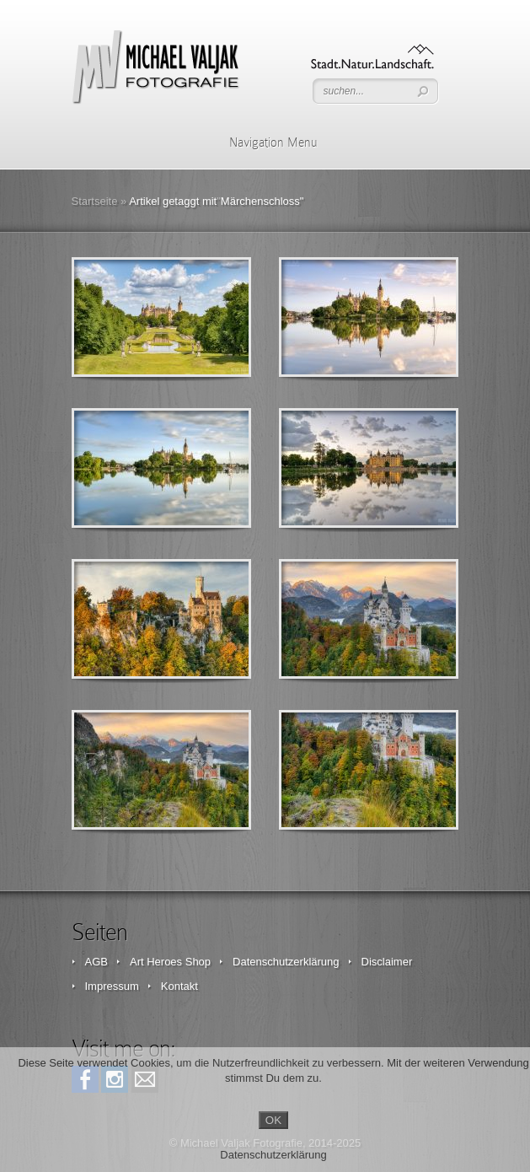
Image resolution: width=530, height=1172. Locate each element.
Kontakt (179, 986)
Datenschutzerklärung (286, 961)
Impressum (112, 986)
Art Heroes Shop (170, 961)
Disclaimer (387, 961)
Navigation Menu (262, 142)
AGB (96, 961)
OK (273, 1120)
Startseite (95, 201)
